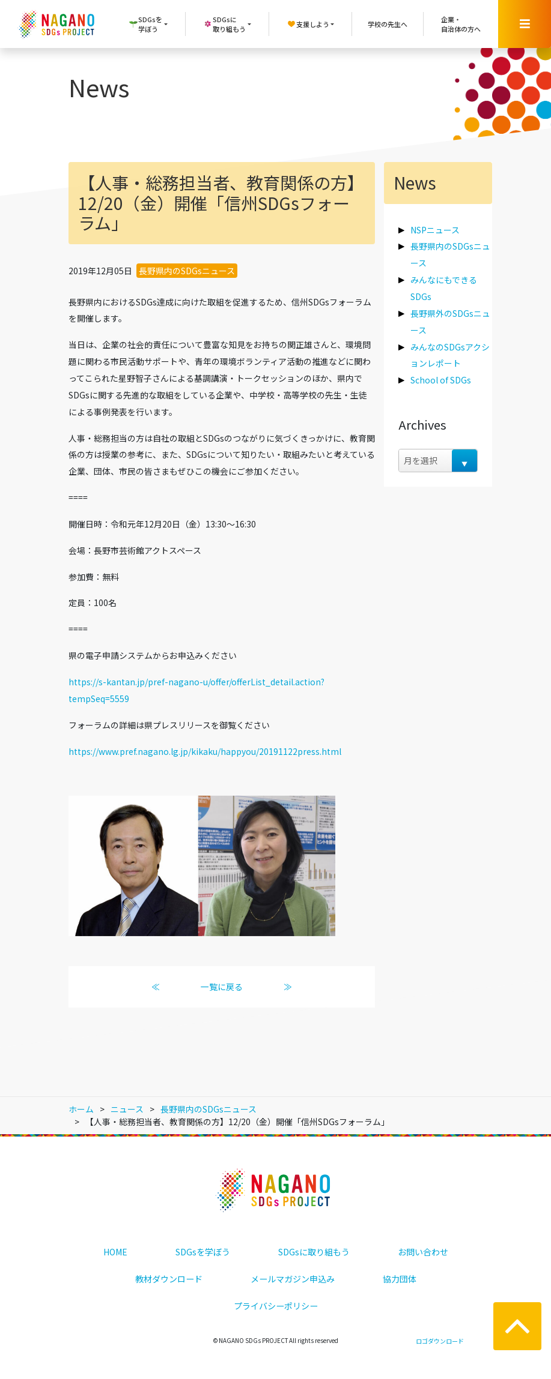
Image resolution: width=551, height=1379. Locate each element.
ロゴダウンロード (440, 1340)
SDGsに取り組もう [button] (224, 24)
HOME (115, 1252)
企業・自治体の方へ (461, 24)
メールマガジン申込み (293, 1279)
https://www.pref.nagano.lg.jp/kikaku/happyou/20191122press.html (204, 751)
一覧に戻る (222, 987)
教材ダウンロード (168, 1279)
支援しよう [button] (308, 24)
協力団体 (399, 1279)
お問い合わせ (423, 1252)
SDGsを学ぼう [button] (145, 24)
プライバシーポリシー (276, 1306)
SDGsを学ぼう (202, 1252)
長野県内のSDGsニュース (187, 271)
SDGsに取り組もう (314, 1252)
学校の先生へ (387, 24)
